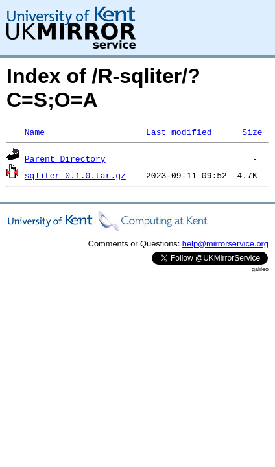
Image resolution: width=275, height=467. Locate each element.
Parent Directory (65, 158)
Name (35, 132)
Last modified (178, 132)
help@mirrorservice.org (225, 243)
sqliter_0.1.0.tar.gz (75, 175)
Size (252, 132)
